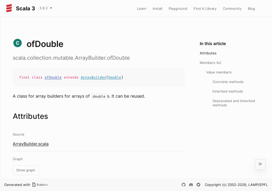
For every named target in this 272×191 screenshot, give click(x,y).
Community (232, 8)
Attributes (208, 53)
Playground (178, 8)
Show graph (25, 170)
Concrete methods (228, 82)
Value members (219, 72)
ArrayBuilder (93, 77)
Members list (210, 62)
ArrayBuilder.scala (31, 143)
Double (114, 77)
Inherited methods (227, 91)
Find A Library (205, 8)
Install (157, 8)
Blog (251, 8)
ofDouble (53, 77)
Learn (141, 8)
